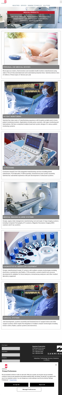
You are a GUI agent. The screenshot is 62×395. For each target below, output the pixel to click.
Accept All (16, 385)
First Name (5, 345)
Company (4, 357)
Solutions (46, 5)
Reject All (42, 385)
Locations (46, 360)
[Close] (56, 365)
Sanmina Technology (35, 5)
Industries (16, 5)
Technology (43, 358)
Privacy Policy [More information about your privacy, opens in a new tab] (13, 380)
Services (24, 5)
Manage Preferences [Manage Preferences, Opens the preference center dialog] (29, 389)
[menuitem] (16, 5)
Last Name (5, 351)
